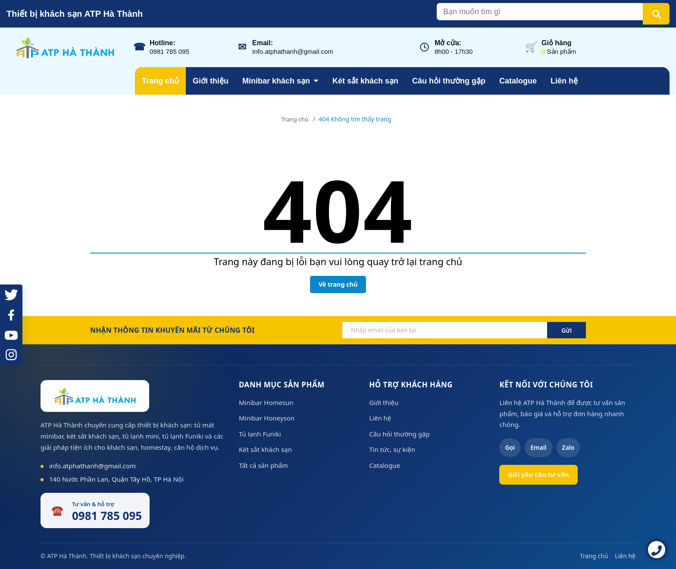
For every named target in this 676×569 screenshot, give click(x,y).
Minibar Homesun (266, 402)
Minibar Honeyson (266, 418)
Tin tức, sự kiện (392, 449)
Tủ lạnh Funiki (260, 434)
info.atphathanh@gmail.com (92, 465)
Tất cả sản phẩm (263, 465)
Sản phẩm (558, 51)
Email (538, 447)
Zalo (568, 447)
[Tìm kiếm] (656, 14)
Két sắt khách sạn (365, 81)
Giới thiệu (210, 81)
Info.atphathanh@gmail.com (292, 51)
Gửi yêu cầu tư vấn (538, 474)
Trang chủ (160, 81)
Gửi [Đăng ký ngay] (566, 330)
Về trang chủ (338, 284)
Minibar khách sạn (276, 81)
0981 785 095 (169, 51)
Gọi (510, 447)
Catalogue (518, 81)
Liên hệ (564, 81)
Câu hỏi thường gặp (448, 81)
